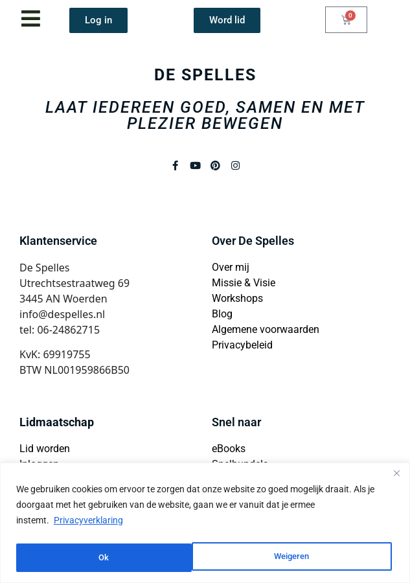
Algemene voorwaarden (265, 329)
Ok (307, 558)
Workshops (237, 298)
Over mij (230, 267)
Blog (222, 314)
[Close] (396, 475)
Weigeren (116, 558)
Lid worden (44, 448)
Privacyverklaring (88, 523)
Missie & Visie (243, 283)
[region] (205, 523)
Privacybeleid (242, 345)
